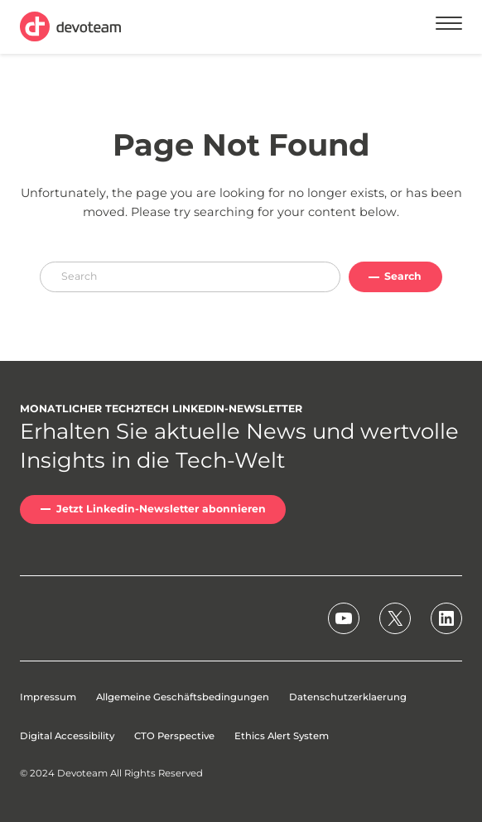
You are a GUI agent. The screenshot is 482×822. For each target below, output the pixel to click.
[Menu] (449, 26)
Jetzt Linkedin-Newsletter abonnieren (161, 508)
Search (403, 276)
